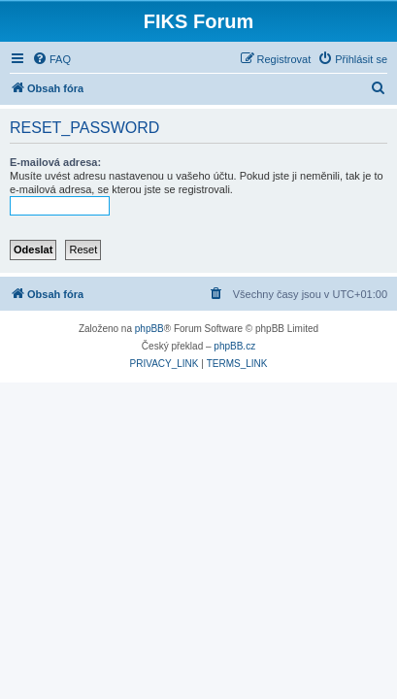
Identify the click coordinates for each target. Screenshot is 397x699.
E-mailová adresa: (55, 162)
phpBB (149, 328)
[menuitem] (51, 59)
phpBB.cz (234, 346)
